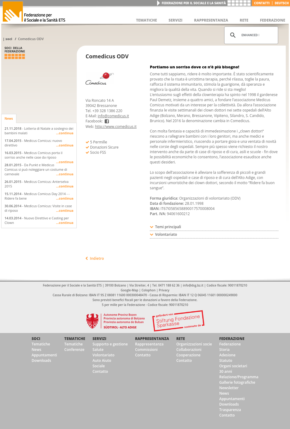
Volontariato (103, 355)
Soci (8, 38)
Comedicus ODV (31, 38)
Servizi (99, 338)
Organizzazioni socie (194, 344)
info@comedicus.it (113, 115)
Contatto (100, 371)
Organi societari (233, 366)
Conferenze (74, 349)
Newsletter (229, 387)
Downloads (41, 360)
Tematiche (41, 344)
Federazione (231, 338)
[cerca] (250, 35)
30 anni (225, 371)
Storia (224, 349)
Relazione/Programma (238, 376)
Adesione (227, 355)
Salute (98, 349)
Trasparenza (230, 409)
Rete (180, 338)
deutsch (282, 3)
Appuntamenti (44, 355)
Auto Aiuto (102, 360)
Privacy (164, 290)
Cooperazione (188, 355)
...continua (64, 133)
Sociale (99, 366)
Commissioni (146, 349)
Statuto (225, 360)
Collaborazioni (188, 349)
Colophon (148, 290)
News (9, 118)
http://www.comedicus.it (116, 126)
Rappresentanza (152, 338)
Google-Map (129, 290)
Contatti (262, 3)
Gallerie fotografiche (237, 382)
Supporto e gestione (110, 344)
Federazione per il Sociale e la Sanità (194, 3)
